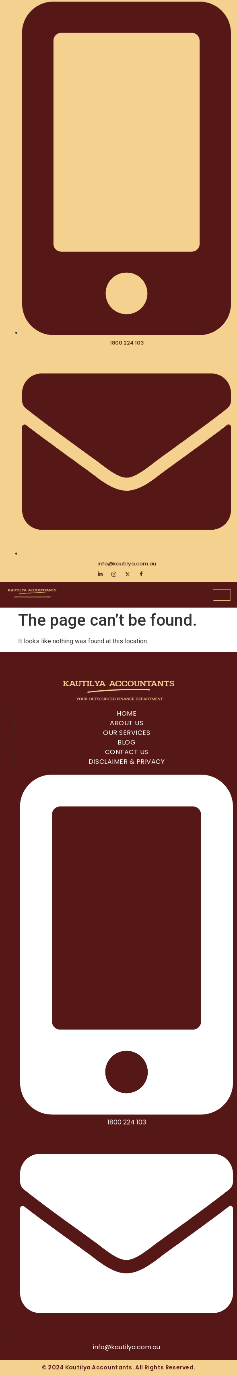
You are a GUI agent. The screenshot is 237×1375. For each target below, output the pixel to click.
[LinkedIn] (100, 574)
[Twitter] (128, 574)
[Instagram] (114, 574)
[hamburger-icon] (222, 595)
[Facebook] (141, 574)
